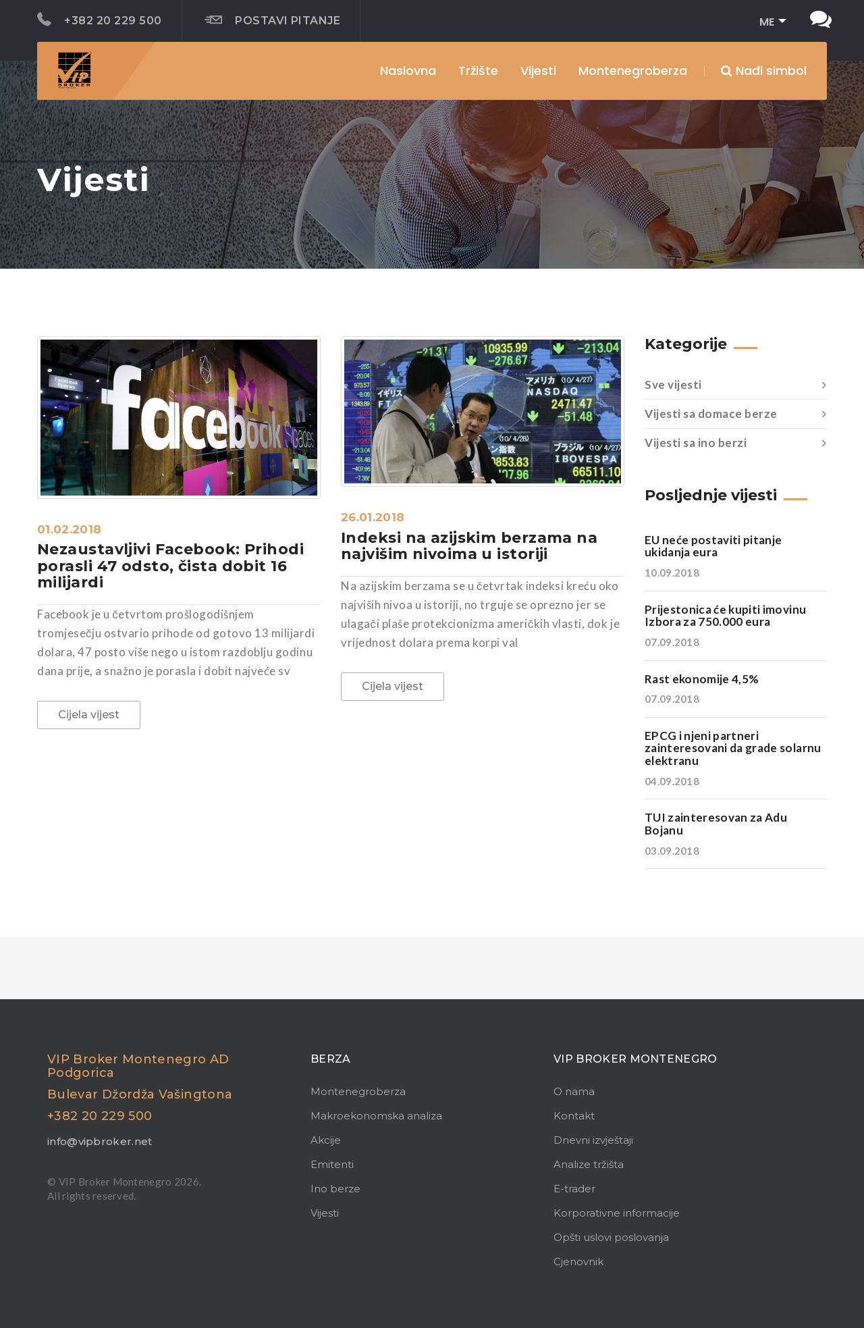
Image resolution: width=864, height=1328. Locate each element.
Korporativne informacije (617, 1212)
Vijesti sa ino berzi (736, 443)
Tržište (478, 70)
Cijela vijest (88, 714)
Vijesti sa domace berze (736, 414)
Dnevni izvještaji (593, 1140)
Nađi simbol (764, 70)
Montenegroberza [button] (632, 70)
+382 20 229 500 (99, 19)
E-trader (574, 1188)
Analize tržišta (589, 1164)
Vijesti (538, 70)
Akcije (325, 1140)
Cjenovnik (578, 1261)
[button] (768, 22)
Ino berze (335, 1188)
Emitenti (332, 1164)
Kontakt (574, 1115)
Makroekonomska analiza (376, 1115)
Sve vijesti (736, 385)
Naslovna (408, 70)
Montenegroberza (358, 1091)
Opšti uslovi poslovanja (611, 1237)
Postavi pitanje (273, 20)
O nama (574, 1091)
